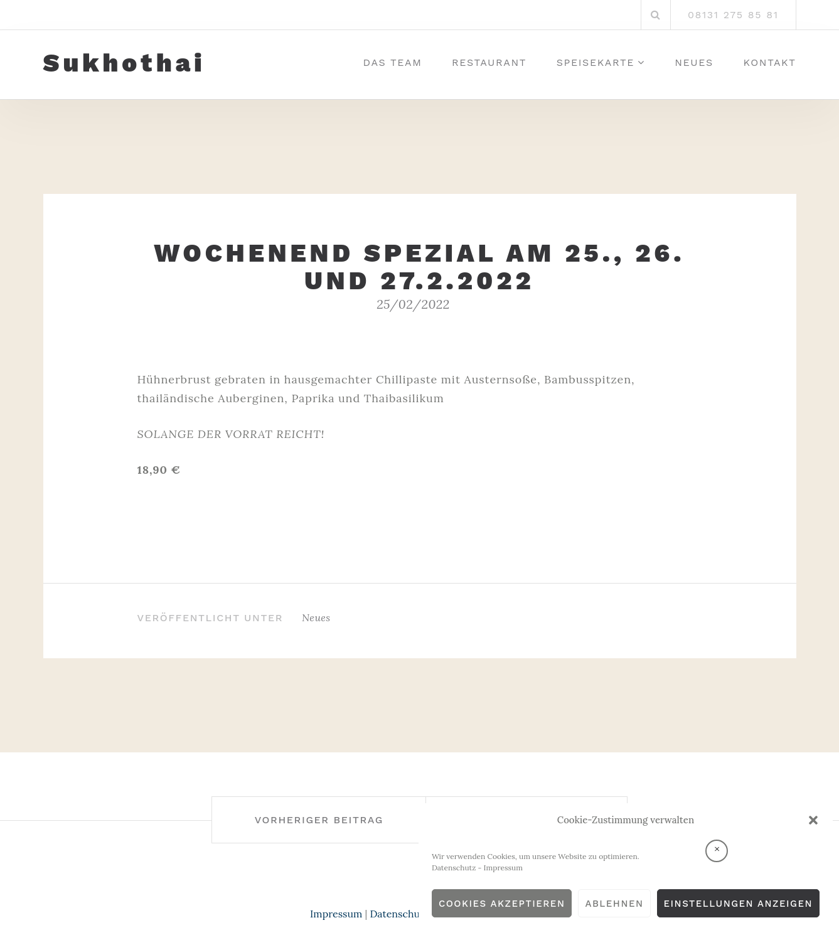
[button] (813, 820)
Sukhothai (124, 63)
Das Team (392, 62)
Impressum (503, 867)
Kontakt (770, 62)
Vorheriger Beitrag (319, 820)
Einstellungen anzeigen (738, 903)
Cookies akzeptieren (502, 903)
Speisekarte (595, 62)
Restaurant (489, 62)
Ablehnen (614, 903)
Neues (694, 62)
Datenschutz (454, 867)
